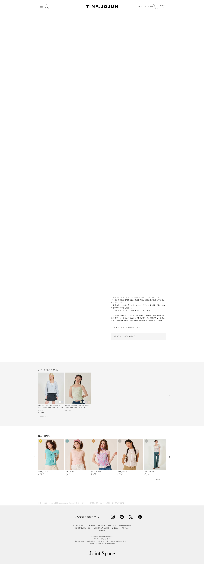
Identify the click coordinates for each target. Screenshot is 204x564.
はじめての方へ (78, 525)
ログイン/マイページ (145, 6)
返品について (112, 525)
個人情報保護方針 (125, 525)
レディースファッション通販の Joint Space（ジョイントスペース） (61, 503)
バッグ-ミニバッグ (128, 336)
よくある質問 (90, 525)
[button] (35, 396)
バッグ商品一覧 (92, 503)
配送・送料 (101, 525)
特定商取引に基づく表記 (82, 528)
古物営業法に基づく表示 (101, 528)
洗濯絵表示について (133, 327)
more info (44, 416)
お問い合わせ (125, 528)
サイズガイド (119, 327)
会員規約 (115, 528)
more (158, 479)
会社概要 (102, 530)
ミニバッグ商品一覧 (106, 503)
